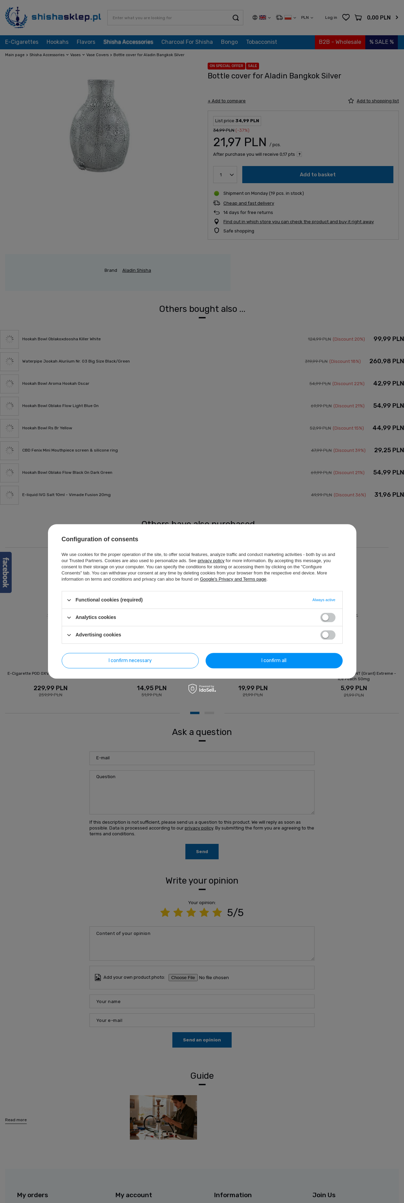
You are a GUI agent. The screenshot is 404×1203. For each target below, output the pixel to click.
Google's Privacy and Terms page (233, 579)
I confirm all (273, 660)
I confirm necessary (130, 660)
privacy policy (211, 560)
